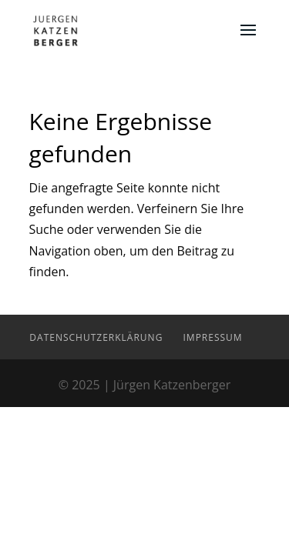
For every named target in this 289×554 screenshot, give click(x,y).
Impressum (213, 337)
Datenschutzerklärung (96, 337)
